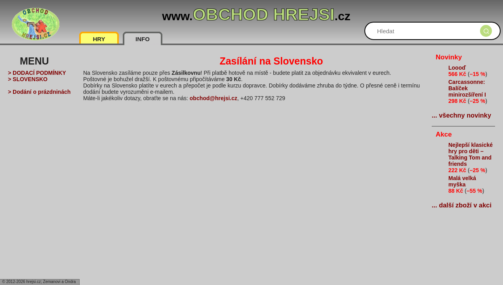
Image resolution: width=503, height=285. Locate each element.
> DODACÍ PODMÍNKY (37, 73)
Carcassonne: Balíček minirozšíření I (467, 88)
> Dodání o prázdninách (39, 92)
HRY (99, 39)
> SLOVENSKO (28, 79)
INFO (142, 39)
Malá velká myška (462, 181)
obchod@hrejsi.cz (213, 98)
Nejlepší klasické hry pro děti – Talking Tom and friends (470, 154)
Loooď (457, 68)
